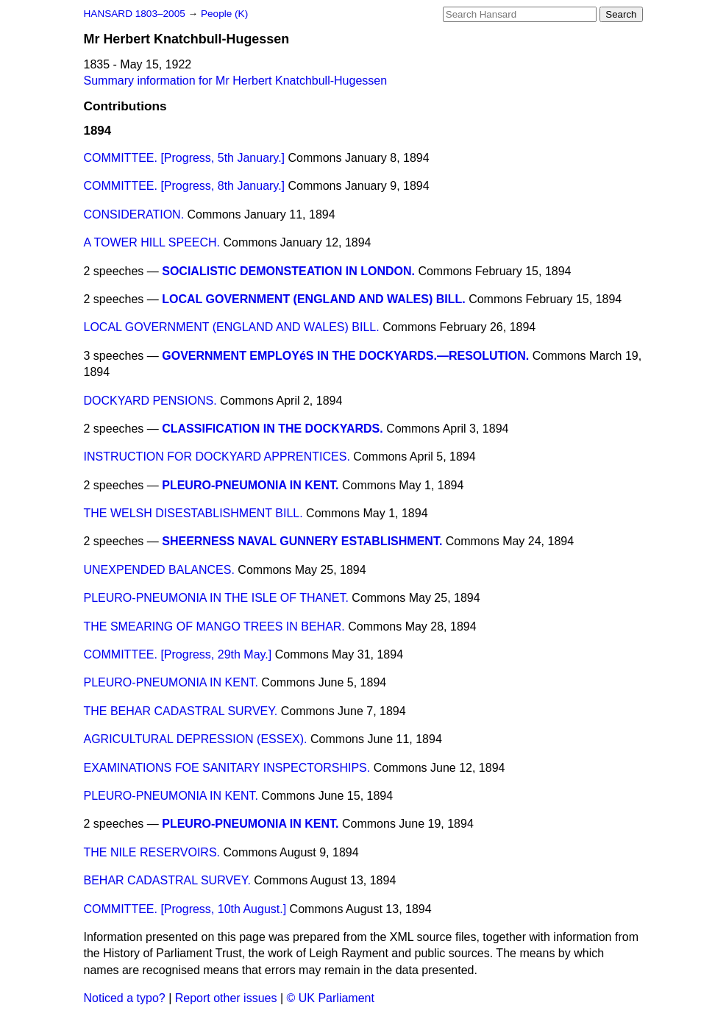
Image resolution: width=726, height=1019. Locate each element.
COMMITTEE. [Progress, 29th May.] (178, 654)
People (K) (224, 13)
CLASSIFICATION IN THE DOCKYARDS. (272, 428)
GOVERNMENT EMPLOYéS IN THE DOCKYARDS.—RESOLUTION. (345, 355)
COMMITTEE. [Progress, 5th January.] (184, 158)
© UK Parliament (330, 998)
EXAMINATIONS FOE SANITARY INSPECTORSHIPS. (227, 767)
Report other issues (226, 998)
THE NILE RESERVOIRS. (152, 852)
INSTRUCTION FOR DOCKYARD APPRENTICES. (217, 456)
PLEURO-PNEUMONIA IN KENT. (250, 485)
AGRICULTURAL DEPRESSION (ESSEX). (195, 739)
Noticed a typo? (125, 998)
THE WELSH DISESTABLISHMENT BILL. (193, 513)
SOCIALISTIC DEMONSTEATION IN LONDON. (288, 271)
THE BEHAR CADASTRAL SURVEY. (181, 711)
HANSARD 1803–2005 (134, 13)
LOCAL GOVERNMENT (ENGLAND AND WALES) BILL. (313, 299)
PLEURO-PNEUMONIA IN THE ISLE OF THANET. (216, 598)
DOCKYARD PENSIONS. (150, 400)
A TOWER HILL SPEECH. (152, 242)
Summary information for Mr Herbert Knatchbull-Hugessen (236, 80)
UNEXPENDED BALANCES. (159, 570)
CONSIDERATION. (134, 214)
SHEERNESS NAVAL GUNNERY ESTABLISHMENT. (302, 541)
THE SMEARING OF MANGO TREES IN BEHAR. (214, 626)
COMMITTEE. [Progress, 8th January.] (184, 186)
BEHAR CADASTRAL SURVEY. (167, 880)
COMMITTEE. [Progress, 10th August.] (185, 909)
